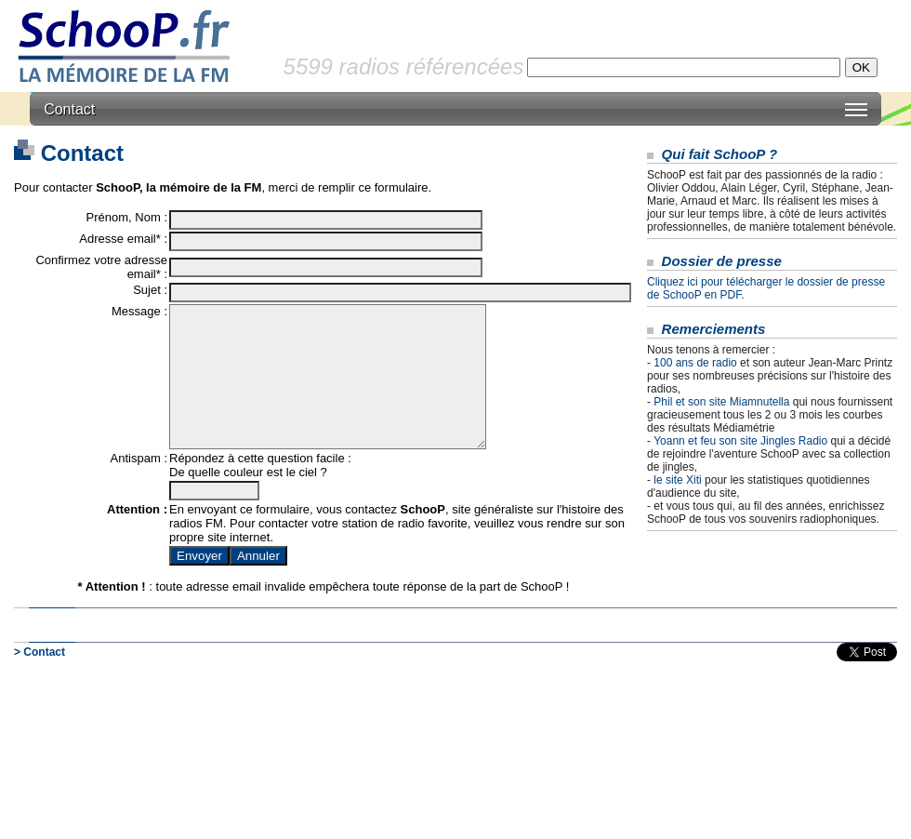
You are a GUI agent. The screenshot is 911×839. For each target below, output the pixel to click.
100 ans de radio (695, 362)
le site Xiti (677, 479)
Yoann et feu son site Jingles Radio (740, 440)
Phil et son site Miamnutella (721, 401)
